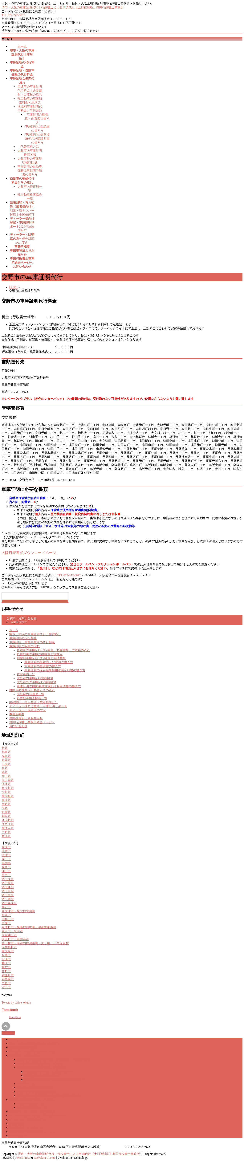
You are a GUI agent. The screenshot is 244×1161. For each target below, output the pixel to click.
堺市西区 (8, 887)
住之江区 (8, 824)
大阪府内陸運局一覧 (30, 694)
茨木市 (6, 851)
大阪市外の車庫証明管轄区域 (36, 682)
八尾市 (6, 955)
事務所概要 (16, 714)
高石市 (6, 907)
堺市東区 (8, 883)
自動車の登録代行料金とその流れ (32, 690)
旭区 (5, 808)
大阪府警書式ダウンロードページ (29, 553)
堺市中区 (8, 895)
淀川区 (6, 792)
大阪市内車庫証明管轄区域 (35, 678)
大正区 (6, 776)
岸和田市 (8, 919)
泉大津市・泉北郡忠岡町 (18, 911)
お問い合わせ (18, 726)
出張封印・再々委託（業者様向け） (33, 702)
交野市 (6, 971)
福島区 (6, 756)
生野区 (6, 804)
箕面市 (6, 867)
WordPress (23, 1157)
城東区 (6, 812)
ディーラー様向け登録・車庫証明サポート (38, 706)
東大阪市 (8, 951)
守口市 (6, 987)
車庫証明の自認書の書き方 (42, 666)
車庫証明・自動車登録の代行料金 (32, 642)
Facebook (10, 1010)
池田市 (6, 871)
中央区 (6, 764)
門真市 (6, 983)
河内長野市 (9, 947)
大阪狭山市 (9, 935)
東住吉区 (8, 828)
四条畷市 (8, 979)
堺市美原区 (9, 903)
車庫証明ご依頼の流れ (24, 646)
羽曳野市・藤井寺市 (15, 939)
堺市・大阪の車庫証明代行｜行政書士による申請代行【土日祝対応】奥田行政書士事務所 (63, 7)
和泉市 (6, 915)
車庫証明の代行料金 (23, 638)
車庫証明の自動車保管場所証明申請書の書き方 (30, 170)
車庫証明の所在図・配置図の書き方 (37, 118)
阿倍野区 (8, 820)
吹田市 (6, 859)
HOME (13, 287)
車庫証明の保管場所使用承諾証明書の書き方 (37, 138)
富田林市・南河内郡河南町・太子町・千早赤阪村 (35, 943)
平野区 (6, 832)
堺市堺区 (8, 899)
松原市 (6, 959)
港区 (5, 772)
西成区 (6, 836)
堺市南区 (8, 891)
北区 (5, 748)
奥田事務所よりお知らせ (26, 718)
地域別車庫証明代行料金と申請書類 (41, 658)
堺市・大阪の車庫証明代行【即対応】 (35, 634)
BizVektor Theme (44, 1157)
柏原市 (6, 963)
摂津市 (6, 855)
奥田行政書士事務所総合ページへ (32, 722)
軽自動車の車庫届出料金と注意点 (40, 654)
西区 (5, 768)
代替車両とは (30, 146)
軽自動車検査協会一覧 (32, 698)
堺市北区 (8, 879)
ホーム (13, 630)
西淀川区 (8, 788)
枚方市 (6, 967)
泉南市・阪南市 (12, 931)
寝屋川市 (8, 975)
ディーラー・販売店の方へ (27, 710)
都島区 (6, 752)
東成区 (6, 800)
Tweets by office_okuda (16, 1002)
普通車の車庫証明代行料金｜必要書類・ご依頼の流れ (30, 90)
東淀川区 (8, 796)
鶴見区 (6, 816)
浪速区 (6, 784)
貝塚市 (6, 923)
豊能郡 (6, 863)
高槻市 (6, 847)
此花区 (6, 760)
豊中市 (6, 875)
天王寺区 (8, 780)
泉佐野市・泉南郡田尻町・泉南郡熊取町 (29, 927)
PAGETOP (8, 1033)
